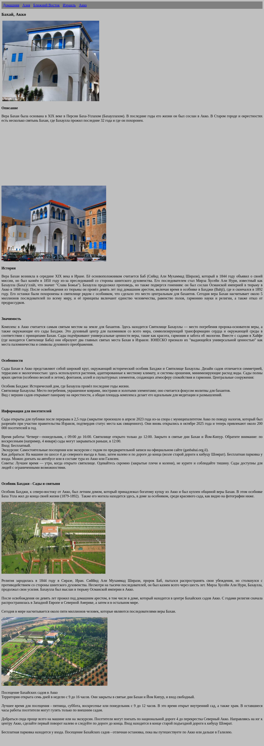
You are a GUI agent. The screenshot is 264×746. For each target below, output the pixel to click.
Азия (26, 5)
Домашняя (11, 5)
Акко (83, 5)
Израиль (69, 5)
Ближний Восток (46, 5)
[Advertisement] (111, 156)
